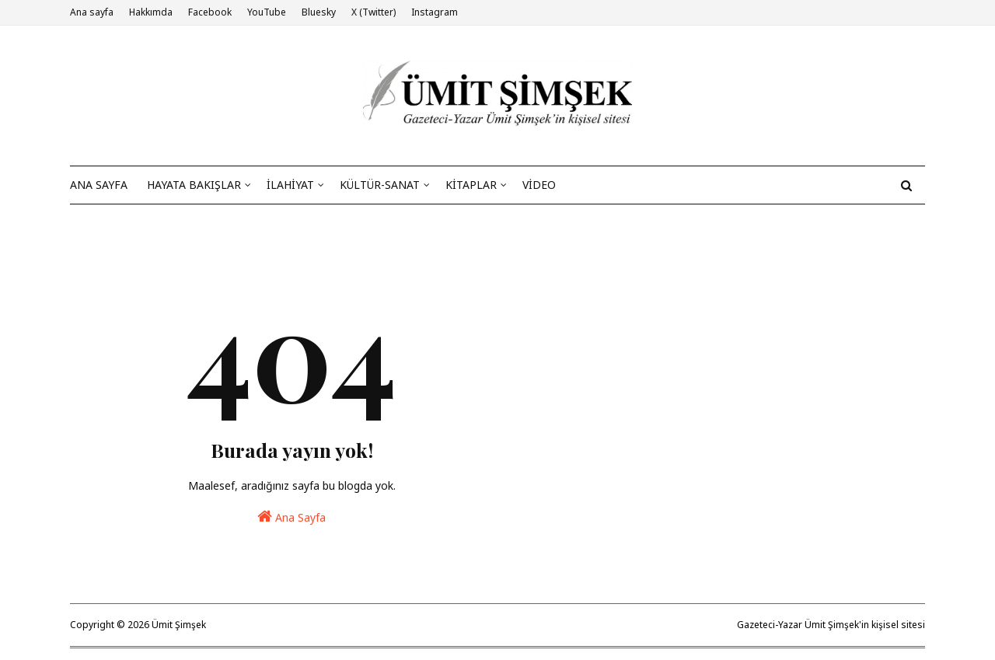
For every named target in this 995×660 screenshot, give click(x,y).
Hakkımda (151, 12)
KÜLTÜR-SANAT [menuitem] (380, 184)
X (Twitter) (373, 12)
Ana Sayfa (291, 516)
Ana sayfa (91, 12)
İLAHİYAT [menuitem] (290, 184)
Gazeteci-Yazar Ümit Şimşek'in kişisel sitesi (831, 624)
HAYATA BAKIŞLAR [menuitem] (194, 184)
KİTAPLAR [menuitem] (471, 184)
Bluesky (319, 12)
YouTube (266, 12)
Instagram (434, 12)
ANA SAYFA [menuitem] (98, 184)
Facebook (210, 12)
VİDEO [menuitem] (539, 184)
